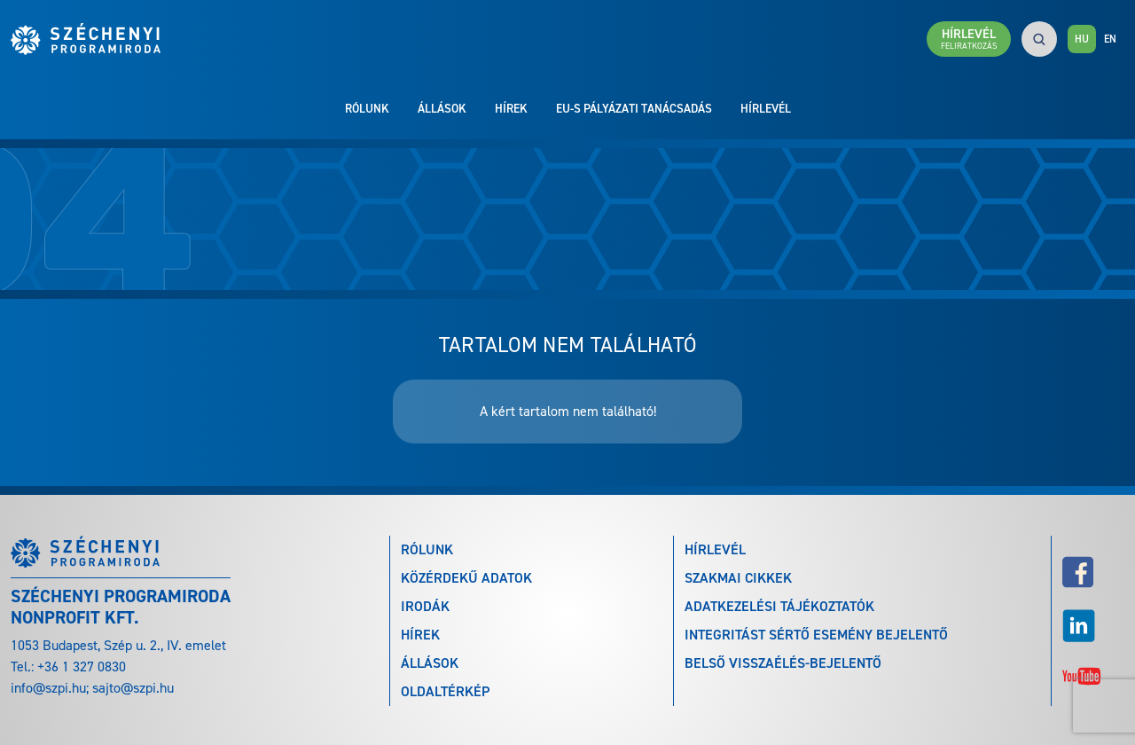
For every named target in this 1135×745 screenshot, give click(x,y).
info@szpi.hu (48, 687)
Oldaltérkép (445, 691)
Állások (429, 663)
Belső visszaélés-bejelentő (783, 663)
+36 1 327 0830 (81, 666)
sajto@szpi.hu (133, 687)
